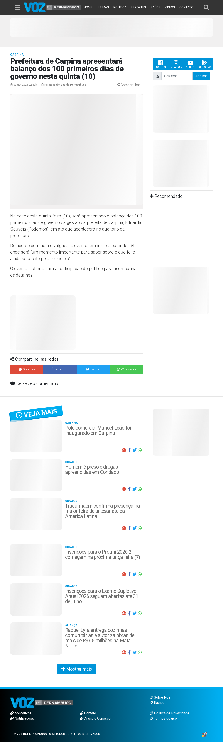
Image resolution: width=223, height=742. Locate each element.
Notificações (22, 718)
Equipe (157, 703)
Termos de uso (163, 718)
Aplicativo (205, 64)
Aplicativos (21, 713)
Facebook (160, 64)
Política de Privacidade (169, 713)
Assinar (201, 76)
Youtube (190, 64)
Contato (88, 713)
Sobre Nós (160, 697)
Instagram (176, 64)
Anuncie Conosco (95, 718)
